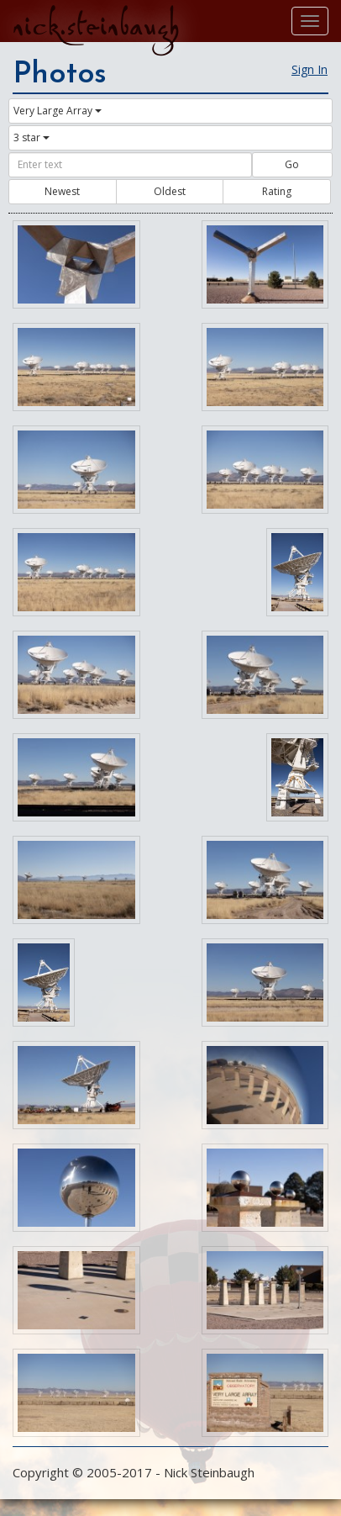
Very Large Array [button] (57, 110)
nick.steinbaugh (96, 26)
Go (292, 164)
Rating (276, 191)
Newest (62, 191)
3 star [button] (31, 137)
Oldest (170, 191)
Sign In (309, 69)
